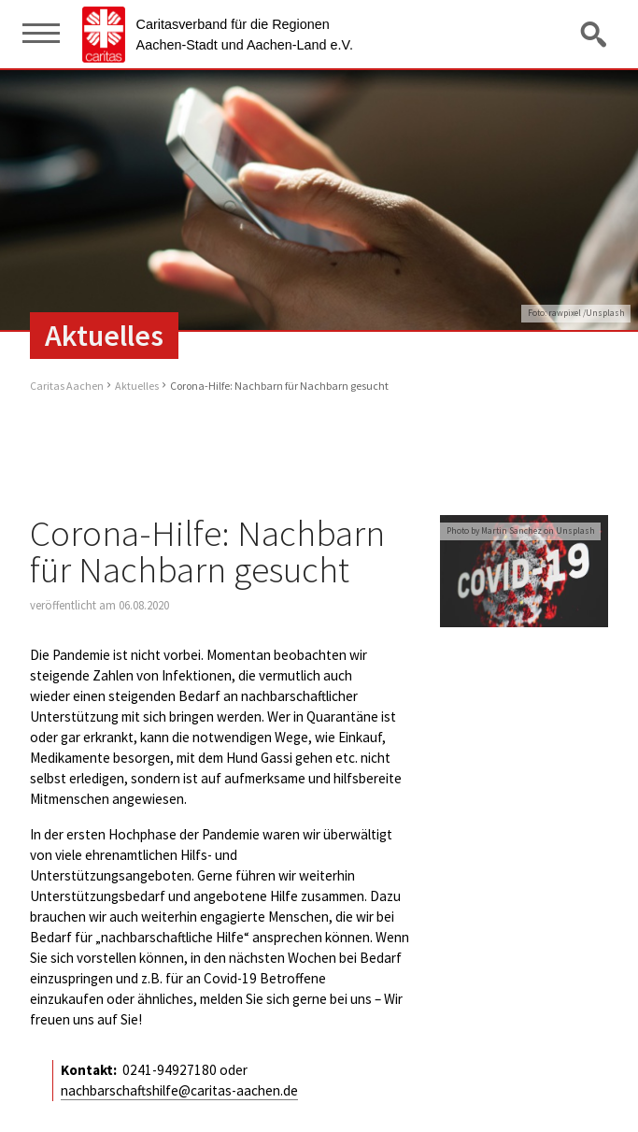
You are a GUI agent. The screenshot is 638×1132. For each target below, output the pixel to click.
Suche (595, 33)
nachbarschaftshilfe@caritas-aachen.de (179, 1090)
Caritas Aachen (67, 386)
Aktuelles (137, 386)
